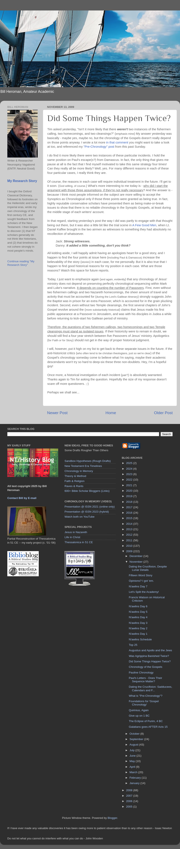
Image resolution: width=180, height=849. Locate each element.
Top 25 (133, 644)
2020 (129, 490)
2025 (129, 463)
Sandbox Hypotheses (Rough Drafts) (87, 461)
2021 (129, 485)
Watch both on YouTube (79, 516)
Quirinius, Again (139, 710)
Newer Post (57, 413)
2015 (129, 518)
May (133, 761)
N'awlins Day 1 (138, 633)
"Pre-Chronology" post (99, 146)
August (134, 744)
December (136, 556)
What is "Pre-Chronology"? (145, 695)
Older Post (163, 413)
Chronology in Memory (78, 471)
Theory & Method (75, 476)
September (137, 739)
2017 (129, 507)
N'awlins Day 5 (138, 611)
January (135, 783)
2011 (129, 540)
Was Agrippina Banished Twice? (149, 656)
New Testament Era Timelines (83, 466)
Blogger (112, 817)
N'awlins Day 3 (138, 622)
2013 (129, 529)
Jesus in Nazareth (75, 532)
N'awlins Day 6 (138, 606)
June (133, 755)
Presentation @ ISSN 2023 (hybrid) (86, 511)
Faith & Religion (74, 481)
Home (110, 413)
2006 (129, 801)
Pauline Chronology (141, 672)
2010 (129, 545)
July (132, 750)
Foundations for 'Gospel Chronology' (144, 703)
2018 (129, 501)
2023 (129, 474)
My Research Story (22, 181)
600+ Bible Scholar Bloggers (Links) (86, 490)
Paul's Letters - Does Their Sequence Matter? (145, 679)
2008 (129, 790)
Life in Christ (72, 537)
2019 (129, 496)
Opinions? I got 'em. (141, 580)
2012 (129, 534)
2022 (129, 479)
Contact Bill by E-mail (21, 498)
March (134, 772)
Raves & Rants (73, 486)
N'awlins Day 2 (138, 628)
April (133, 766)
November (136, 561)
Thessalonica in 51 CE (78, 542)
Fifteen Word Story (140, 575)
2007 (129, 795)
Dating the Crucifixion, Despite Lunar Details (148, 568)
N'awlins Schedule (140, 639)
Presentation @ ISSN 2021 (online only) (89, 506)
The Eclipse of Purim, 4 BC (146, 721)
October (135, 733)
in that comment (117, 142)
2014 (129, 523)
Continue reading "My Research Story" (20, 263)
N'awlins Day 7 (138, 586)
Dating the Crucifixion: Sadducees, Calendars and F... (150, 688)
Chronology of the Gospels (145, 666)
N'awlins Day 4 (138, 617)
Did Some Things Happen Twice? (150, 661)
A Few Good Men (144, 225)
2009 (129, 551)
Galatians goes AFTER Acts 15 (148, 726)
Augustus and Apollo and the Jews (150, 650)
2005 (129, 806)
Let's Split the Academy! (144, 591)
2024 (129, 468)
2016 (129, 512)
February (136, 777)
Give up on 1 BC (139, 715)
